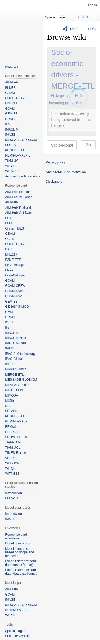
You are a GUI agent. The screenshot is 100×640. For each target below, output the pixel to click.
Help (92, 29)
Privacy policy (55, 162)
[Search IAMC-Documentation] (87, 16)
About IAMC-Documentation (66, 172)
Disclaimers (54, 182)
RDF (74, 29)
